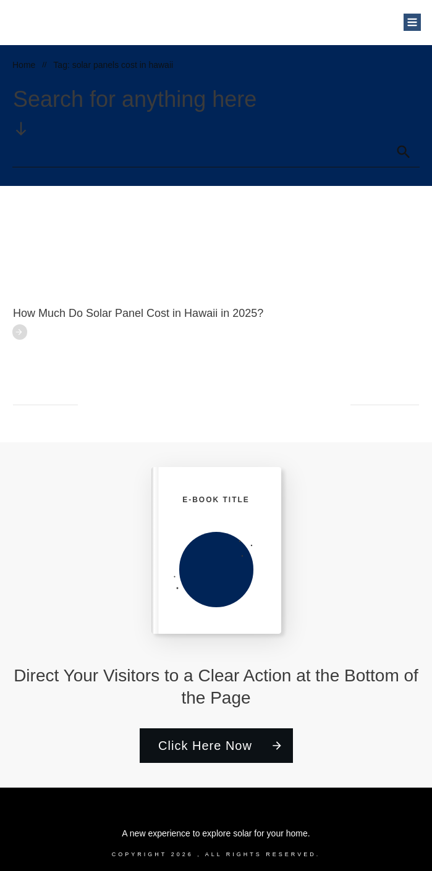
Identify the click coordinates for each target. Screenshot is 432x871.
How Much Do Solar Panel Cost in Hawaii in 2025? (138, 313)
